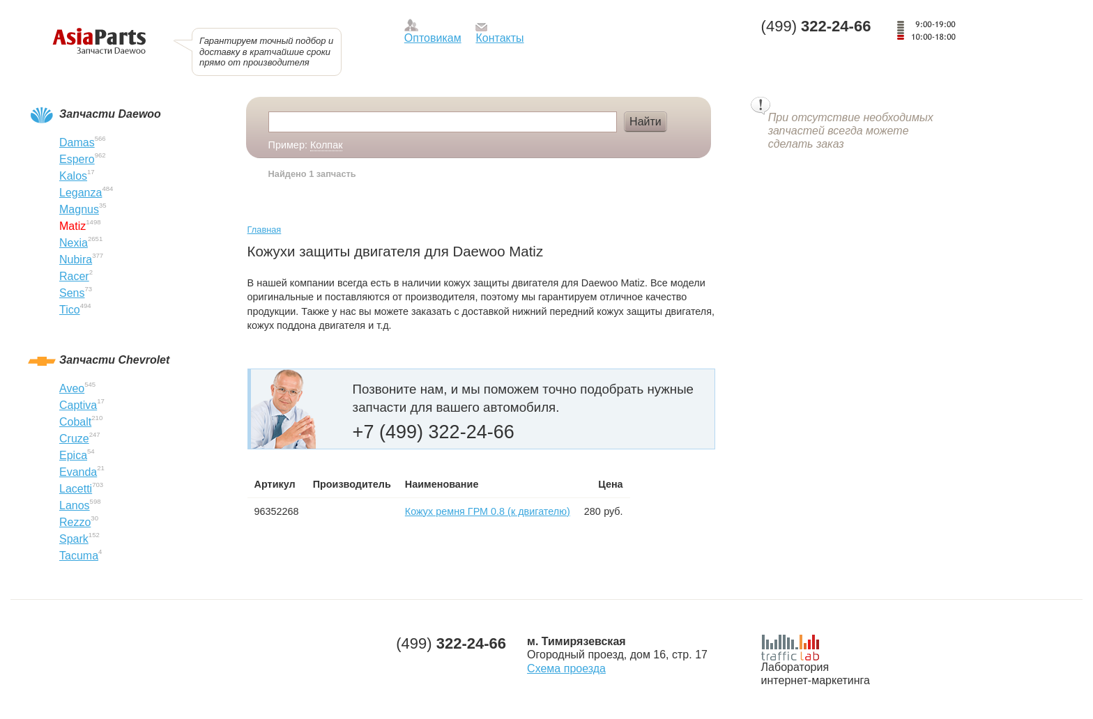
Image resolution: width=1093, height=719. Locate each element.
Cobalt (75, 422)
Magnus (79, 209)
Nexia (73, 243)
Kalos (73, 176)
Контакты (499, 38)
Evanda (78, 472)
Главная (264, 229)
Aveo (71, 388)
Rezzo (75, 522)
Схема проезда (566, 668)
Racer (74, 276)
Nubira (75, 259)
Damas (77, 142)
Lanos (74, 505)
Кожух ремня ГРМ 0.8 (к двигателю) (487, 511)
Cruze (74, 438)
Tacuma (78, 556)
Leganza (80, 193)
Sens (71, 293)
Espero (77, 159)
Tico (69, 310)
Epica (73, 455)
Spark (74, 539)
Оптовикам (432, 38)
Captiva (78, 405)
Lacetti (75, 489)
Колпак (326, 144)
